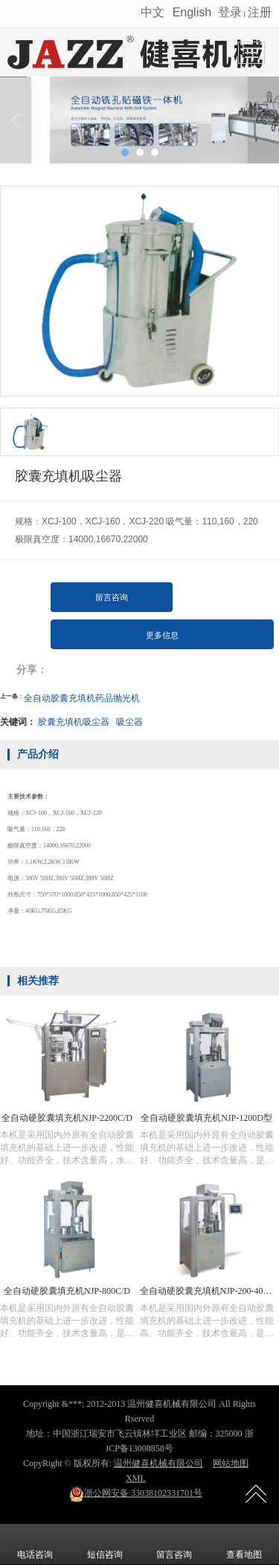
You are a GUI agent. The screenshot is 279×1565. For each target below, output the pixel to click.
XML (136, 1478)
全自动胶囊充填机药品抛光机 (82, 698)
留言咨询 (111, 597)
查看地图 (244, 1544)
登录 (230, 12)
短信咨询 (105, 1544)
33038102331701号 (135, 1493)
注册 (260, 12)
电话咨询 (35, 1544)
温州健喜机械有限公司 (158, 1463)
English (192, 12)
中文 (154, 12)
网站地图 (230, 1463)
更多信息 (162, 635)
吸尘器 (129, 722)
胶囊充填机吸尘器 (73, 722)
